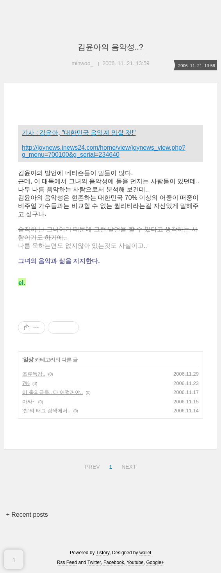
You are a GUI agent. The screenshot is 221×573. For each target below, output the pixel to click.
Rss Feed (67, 562)
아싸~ (29, 402)
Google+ (155, 562)
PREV (91, 465)
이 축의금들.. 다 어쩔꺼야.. (52, 392)
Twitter (94, 562)
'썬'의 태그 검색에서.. (46, 411)
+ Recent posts (27, 514)
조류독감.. (33, 374)
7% (26, 383)
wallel (145, 552)
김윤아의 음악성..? (110, 47)
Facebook (113, 562)
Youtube (135, 562)
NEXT (127, 465)
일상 (28, 359)
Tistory (103, 552)
